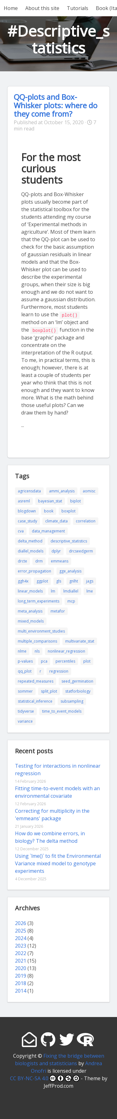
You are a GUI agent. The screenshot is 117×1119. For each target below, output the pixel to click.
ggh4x (23, 580)
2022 (20, 952)
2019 (20, 975)
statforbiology (77, 690)
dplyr (56, 550)
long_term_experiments (38, 600)
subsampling (72, 700)
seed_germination (77, 680)
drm (39, 560)
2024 (20, 937)
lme (89, 590)
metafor (58, 610)
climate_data (56, 520)
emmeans (59, 560)
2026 (20, 922)
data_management (48, 530)
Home (11, 8)
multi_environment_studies (41, 630)
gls (58, 580)
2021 (20, 960)
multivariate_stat (79, 640)
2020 (20, 967)
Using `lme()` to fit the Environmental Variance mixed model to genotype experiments (58, 863)
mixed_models (31, 620)
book (48, 510)
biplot (75, 500)
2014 (20, 990)
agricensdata (29, 490)
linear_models (30, 590)
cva (21, 530)
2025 (20, 930)
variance (25, 720)
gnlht (73, 580)
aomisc (89, 490)
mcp (71, 600)
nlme (22, 650)
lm (53, 590)
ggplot (42, 580)
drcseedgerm (81, 550)
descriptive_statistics (69, 540)
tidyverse (26, 710)
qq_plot (25, 670)
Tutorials (77, 8)
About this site (42, 8)
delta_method (30, 540)
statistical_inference (35, 700)
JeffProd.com (58, 1085)
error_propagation (34, 570)
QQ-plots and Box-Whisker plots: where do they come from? (55, 105)
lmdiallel (70, 590)
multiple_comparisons (37, 640)
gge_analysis (70, 570)
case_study (27, 520)
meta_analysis (30, 610)
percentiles (65, 660)
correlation (85, 520)
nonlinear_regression (66, 650)
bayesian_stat (50, 500)
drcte (22, 560)
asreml (24, 500)
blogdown (27, 510)
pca (44, 660)
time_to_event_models (61, 710)
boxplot (68, 510)
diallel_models (30, 550)
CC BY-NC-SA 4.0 (45, 1077)
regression (58, 670)
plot (86, 660)
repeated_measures (35, 680)
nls (37, 650)
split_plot (49, 690)
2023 (20, 945)
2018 (20, 982)
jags (89, 580)
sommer (25, 690)
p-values (25, 660)
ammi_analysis (62, 490)
